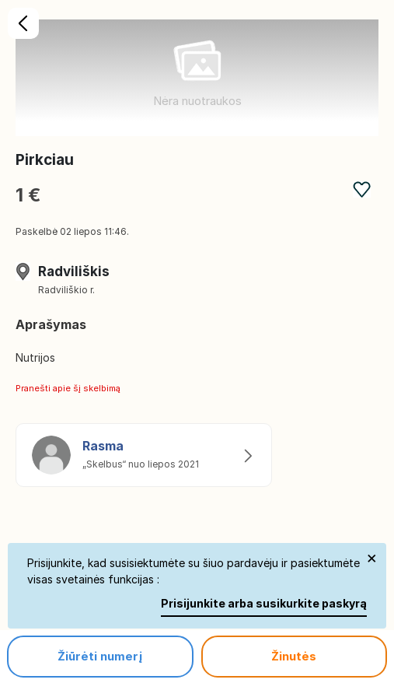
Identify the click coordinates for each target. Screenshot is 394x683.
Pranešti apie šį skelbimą (68, 388)
